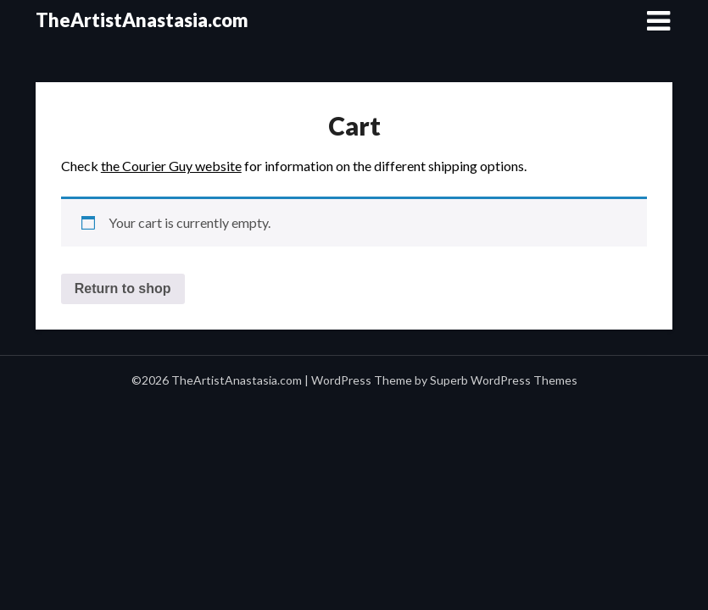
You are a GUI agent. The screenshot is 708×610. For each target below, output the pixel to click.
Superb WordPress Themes (503, 380)
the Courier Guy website (171, 166)
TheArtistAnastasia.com (142, 19)
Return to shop (123, 288)
